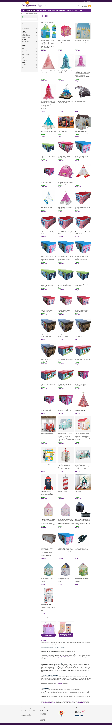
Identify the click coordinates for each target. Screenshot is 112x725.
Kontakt (41, 718)
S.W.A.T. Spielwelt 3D (63, 131)
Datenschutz (42, 716)
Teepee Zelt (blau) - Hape (46, 207)
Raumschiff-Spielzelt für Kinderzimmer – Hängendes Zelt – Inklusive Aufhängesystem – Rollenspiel (48, 494)
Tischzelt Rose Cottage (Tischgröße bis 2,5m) (46, 409)
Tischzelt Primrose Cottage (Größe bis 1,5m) (64, 157)
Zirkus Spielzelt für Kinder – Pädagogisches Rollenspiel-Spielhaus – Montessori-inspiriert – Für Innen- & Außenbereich (65, 466)
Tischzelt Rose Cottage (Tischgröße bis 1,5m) (46, 181)
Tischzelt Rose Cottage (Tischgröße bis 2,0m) (80, 385)
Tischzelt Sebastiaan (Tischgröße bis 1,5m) (82, 207)
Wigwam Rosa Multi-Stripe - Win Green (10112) (48, 71)
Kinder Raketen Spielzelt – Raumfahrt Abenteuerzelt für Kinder (64, 580)
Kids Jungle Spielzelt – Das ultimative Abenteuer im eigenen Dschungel (48, 580)
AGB (41, 715)
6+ (22, 69)
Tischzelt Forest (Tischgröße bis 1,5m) (65, 360)
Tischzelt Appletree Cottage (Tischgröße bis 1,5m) (81, 157)
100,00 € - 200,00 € (26, 42)
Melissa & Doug (25, 54)
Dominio (24, 47)
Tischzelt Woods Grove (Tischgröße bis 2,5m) (80, 335)
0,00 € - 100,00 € (25, 41)
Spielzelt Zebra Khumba (80, 101)
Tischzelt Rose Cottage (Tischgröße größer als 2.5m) (64, 409)
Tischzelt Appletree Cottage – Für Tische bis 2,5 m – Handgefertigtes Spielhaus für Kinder (65, 258)
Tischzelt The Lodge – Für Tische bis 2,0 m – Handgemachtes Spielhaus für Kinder (48, 285)
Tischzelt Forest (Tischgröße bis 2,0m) (82, 360)
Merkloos (24, 55)
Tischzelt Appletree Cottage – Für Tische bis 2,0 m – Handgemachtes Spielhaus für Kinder (48, 258)
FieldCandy (24, 50)
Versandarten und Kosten (45, 712)
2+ (22, 66)
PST (23, 57)
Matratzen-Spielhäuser (49, 702)
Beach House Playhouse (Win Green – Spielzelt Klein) (82, 41)
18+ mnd (24, 64)
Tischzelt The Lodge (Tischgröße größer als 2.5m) (82, 284)
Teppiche (49, 656)
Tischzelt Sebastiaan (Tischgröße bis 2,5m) (65, 232)
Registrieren (88, 1)
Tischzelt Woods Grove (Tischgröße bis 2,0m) (63, 335)
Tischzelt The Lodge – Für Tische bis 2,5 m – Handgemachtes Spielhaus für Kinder (65, 285)
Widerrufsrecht (43, 720)
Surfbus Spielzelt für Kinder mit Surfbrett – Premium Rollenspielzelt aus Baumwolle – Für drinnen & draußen (82, 466)
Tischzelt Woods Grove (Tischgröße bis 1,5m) (46, 335)
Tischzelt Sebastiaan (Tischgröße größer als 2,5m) (82, 232)
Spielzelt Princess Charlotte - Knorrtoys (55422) (64, 41)
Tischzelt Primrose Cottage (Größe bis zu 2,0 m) (47, 311)
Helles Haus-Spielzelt (62, 491)
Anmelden (83, 1)
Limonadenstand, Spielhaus (47, 464)
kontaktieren (60, 683)
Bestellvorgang (43, 713)
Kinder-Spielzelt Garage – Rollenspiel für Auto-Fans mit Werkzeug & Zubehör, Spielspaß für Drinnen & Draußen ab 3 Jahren (48, 607)
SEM (23, 58)
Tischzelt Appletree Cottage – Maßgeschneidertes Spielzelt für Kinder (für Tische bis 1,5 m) (65, 549)
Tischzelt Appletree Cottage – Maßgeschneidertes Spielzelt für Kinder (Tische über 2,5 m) (82, 258)
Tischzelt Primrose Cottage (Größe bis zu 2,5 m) (64, 311)
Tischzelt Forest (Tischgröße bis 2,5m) (48, 385)
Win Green (24, 60)
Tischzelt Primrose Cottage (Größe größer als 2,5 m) (81, 311)
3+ (22, 67)
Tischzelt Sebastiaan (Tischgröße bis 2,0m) (48, 232)
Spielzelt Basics (25, 28)
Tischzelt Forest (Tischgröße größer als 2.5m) (64, 385)
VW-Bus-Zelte (70, 701)
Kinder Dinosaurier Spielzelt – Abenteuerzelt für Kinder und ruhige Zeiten (82, 580)
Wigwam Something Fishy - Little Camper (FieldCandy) (65, 102)
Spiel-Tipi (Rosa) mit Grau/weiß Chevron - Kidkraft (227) (65, 207)
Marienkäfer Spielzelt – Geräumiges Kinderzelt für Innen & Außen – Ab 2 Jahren (65, 182)
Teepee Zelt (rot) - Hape (80, 181)
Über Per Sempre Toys (44, 710)
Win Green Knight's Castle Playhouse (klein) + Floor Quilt (82, 132)
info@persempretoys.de (26, 715)
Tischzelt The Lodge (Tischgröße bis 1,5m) (48, 157)
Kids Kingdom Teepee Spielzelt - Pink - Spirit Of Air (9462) (82, 409)
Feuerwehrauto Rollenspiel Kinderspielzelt (47, 434)
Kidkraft (24, 53)
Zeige (42, 19)
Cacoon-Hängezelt (80, 702)
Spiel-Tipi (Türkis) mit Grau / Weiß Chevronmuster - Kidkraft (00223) (48, 132)
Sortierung (80, 19)
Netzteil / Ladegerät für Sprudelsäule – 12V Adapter (81, 548)
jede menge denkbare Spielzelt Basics (62, 656)
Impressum (42, 719)
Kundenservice (43, 714)
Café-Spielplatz (78, 491)
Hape (23, 51)
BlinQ (23, 48)
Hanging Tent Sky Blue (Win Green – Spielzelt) (66, 71)
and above (26, 37)
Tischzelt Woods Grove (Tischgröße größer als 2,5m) (47, 360)
